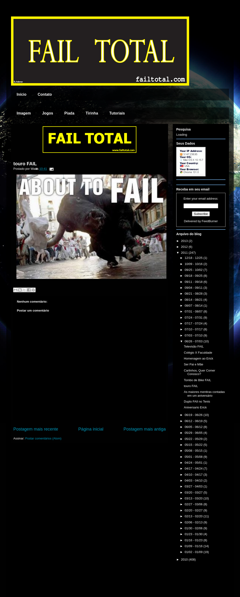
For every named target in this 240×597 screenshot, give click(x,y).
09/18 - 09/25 (194, 275)
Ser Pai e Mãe (193, 364)
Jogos (47, 113)
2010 (185, 559)
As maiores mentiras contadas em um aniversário (204, 393)
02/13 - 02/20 (194, 516)
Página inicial (90, 429)
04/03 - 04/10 (194, 480)
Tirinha (92, 113)
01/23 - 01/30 (194, 534)
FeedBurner (210, 221)
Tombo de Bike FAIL (197, 380)
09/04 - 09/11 (194, 287)
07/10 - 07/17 (194, 329)
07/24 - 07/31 (194, 317)
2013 (185, 241)
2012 (185, 247)
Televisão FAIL (194, 346)
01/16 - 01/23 (194, 540)
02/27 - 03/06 (194, 504)
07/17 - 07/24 (194, 323)
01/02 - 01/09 (194, 552)
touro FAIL (25, 163)
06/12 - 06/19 (194, 421)
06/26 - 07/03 (194, 341)
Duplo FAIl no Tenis (197, 401)
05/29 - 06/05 (194, 433)
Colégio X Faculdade (198, 352)
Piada (69, 113)
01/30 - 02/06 (194, 528)
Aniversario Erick (195, 407)
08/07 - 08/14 (194, 305)
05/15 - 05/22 (194, 445)
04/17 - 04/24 (194, 468)
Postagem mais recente (35, 429)
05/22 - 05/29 (194, 439)
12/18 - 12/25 (194, 258)
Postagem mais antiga (145, 429)
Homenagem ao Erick (198, 358)
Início (21, 94)
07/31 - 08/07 (194, 311)
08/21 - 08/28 (194, 293)
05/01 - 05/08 (194, 457)
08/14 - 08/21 (194, 299)
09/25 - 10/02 (194, 270)
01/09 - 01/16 (194, 546)
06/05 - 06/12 (194, 427)
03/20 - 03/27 (194, 492)
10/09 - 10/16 (194, 264)
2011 (185, 252)
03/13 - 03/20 (194, 498)
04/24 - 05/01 (194, 462)
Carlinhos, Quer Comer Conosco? (199, 372)
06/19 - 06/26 (194, 415)
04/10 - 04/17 (194, 474)
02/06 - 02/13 (194, 522)
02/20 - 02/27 (194, 510)
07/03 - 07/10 (194, 335)
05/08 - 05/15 (194, 450)
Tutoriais (117, 113)
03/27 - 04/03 (194, 486)
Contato (45, 94)
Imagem (24, 113)
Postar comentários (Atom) (43, 438)
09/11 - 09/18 (194, 282)
